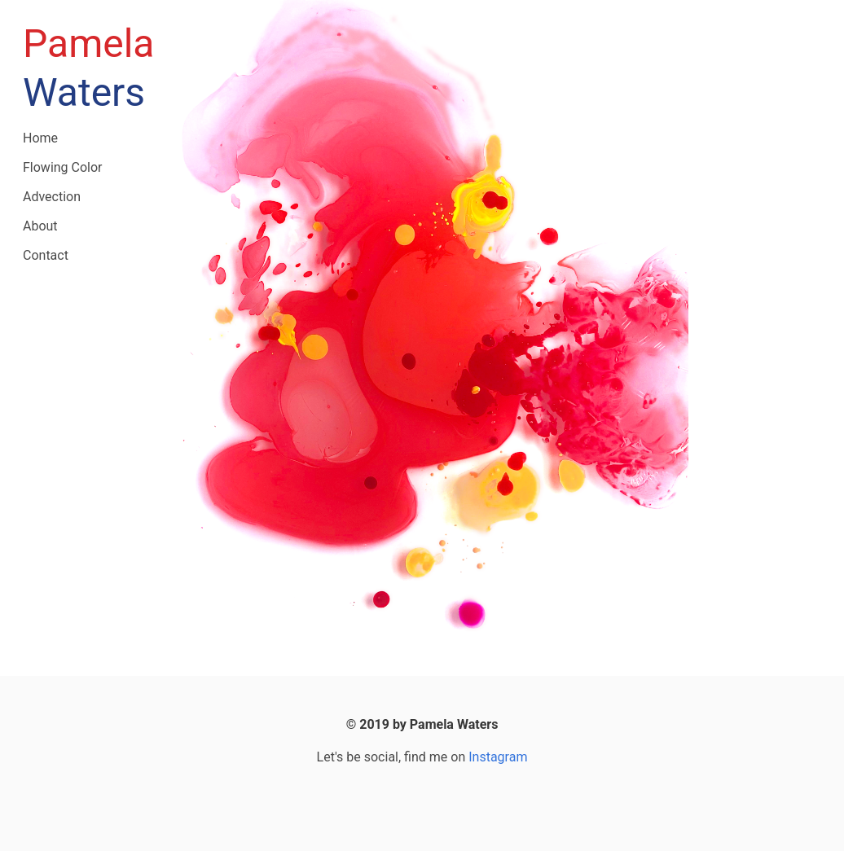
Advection (52, 196)
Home (40, 138)
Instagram (497, 757)
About (40, 226)
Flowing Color (63, 167)
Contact (45, 255)
